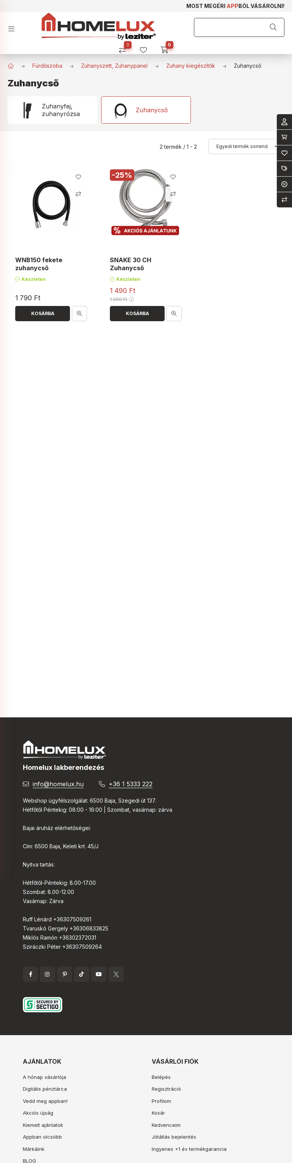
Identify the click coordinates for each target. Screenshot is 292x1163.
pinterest (64, 974)
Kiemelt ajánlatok (43, 1125)
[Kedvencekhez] (78, 177)
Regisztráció (166, 1089)
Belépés (161, 1077)
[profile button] (146, 47)
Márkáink (33, 1149)
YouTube (98, 974)
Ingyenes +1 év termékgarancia (189, 1149)
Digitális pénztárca (45, 1089)
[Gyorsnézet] (79, 313)
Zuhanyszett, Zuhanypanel (114, 65)
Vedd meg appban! (45, 1101)
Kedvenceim (166, 1125)
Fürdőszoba (47, 65)
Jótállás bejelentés (174, 1137)
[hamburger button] (14, 26)
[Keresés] (273, 27)
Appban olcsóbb (42, 1137)
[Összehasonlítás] (125, 47)
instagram (47, 974)
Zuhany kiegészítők (190, 65)
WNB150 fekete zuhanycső (38, 264)
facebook (30, 974)
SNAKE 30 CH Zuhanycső (130, 264)
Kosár (158, 1113)
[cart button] (167, 47)
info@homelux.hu (58, 784)
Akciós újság (38, 1113)
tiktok (81, 974)
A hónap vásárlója (44, 1077)
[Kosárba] (42, 313)
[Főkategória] (11, 66)
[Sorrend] (246, 146)
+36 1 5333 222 (130, 784)
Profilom (161, 1101)
